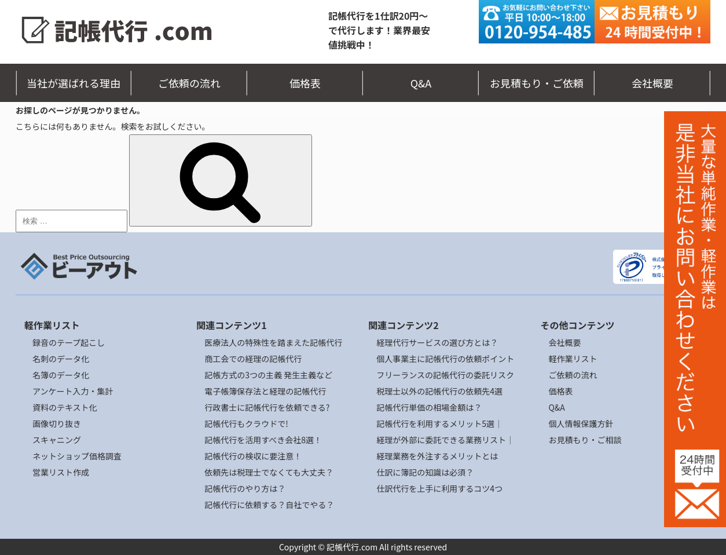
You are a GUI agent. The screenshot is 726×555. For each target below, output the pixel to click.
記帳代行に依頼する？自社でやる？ (269, 504)
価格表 (305, 82)
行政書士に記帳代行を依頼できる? (266, 407)
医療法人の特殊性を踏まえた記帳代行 (273, 342)
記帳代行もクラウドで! (246, 423)
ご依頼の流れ (189, 82)
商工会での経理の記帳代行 (253, 358)
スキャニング (56, 440)
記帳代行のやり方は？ (244, 488)
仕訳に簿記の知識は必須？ (425, 472)
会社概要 (652, 82)
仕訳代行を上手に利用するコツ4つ (439, 488)
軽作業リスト (572, 358)
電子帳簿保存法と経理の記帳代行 (265, 391)
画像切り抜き (56, 423)
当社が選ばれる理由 (73, 82)
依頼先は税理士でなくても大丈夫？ (268, 472)
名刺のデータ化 (60, 358)
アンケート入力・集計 (72, 391)
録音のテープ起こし (68, 342)
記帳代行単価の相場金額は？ (429, 407)
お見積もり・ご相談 (584, 440)
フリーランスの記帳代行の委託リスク (445, 375)
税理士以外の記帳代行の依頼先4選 (439, 391)
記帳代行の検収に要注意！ (253, 456)
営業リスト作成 (60, 472)
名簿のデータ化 (60, 375)
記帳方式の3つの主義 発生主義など (268, 375)
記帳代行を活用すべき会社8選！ (263, 440)
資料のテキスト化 (64, 407)
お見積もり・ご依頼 (537, 82)
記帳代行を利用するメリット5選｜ (439, 423)
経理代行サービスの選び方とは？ (437, 342)
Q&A (421, 82)
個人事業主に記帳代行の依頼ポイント (445, 358)
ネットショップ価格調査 (77, 456)
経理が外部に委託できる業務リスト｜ (445, 440)
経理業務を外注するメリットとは (437, 456)
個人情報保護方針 (580, 423)
